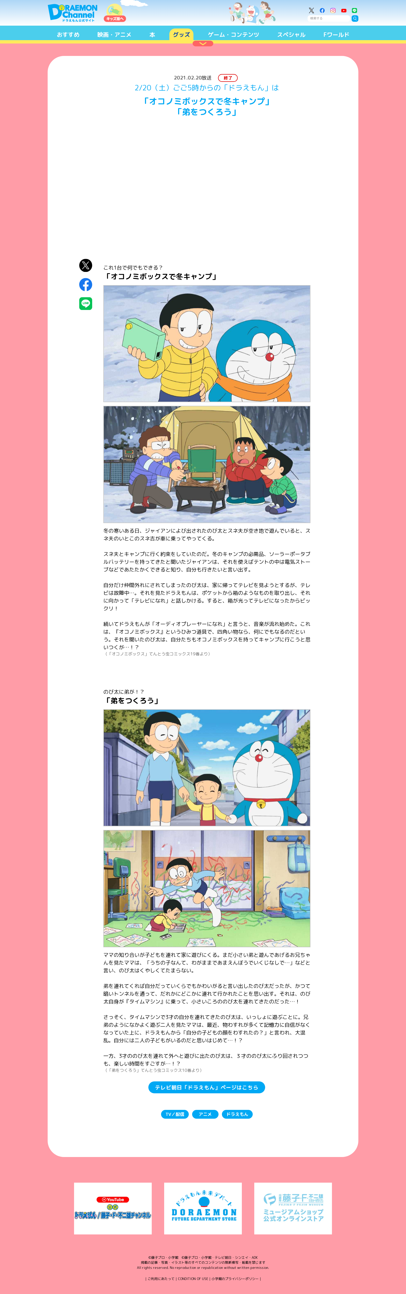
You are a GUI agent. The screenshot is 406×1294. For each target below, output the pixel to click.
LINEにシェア (85, 303)
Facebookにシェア (85, 284)
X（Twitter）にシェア (85, 265)
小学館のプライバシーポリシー (235, 1278)
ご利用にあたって (161, 1278)
